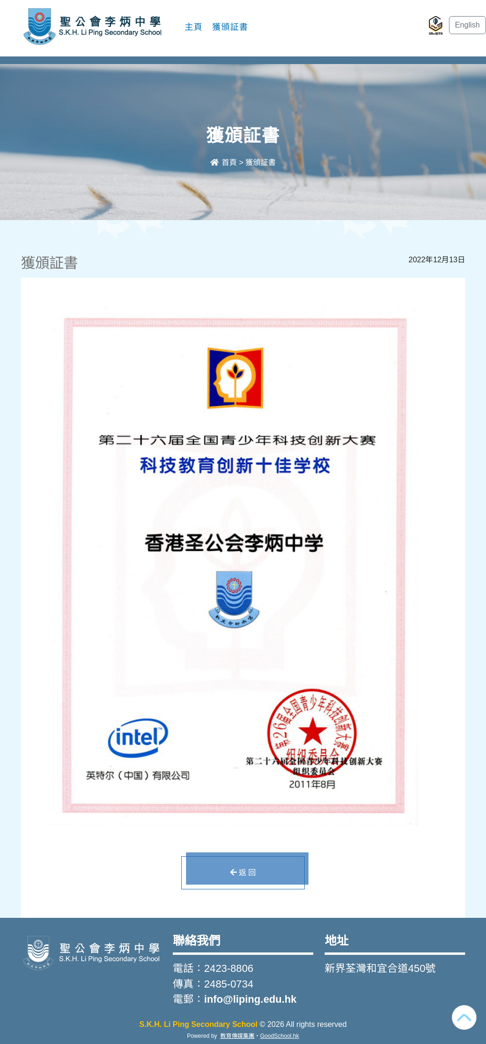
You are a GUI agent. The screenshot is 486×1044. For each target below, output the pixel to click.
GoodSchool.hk (279, 1036)
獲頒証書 (230, 27)
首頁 (223, 162)
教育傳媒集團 (237, 1036)
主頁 (194, 27)
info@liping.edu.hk (250, 999)
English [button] (467, 25)
